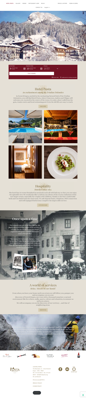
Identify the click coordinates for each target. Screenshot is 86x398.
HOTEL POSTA (10, 3)
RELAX (43, 3)
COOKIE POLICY (37, 381)
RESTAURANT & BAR (34, 3)
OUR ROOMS (43, 200)
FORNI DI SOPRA (73, 3)
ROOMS (25, 3)
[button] (17, 68)
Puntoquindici (17, 395)
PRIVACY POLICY (37, 378)
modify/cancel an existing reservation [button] (68, 72)
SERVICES (43, 305)
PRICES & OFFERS (62, 3)
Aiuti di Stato (37, 387)
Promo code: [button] (55, 72)
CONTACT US (39, 7)
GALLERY (18, 3)
